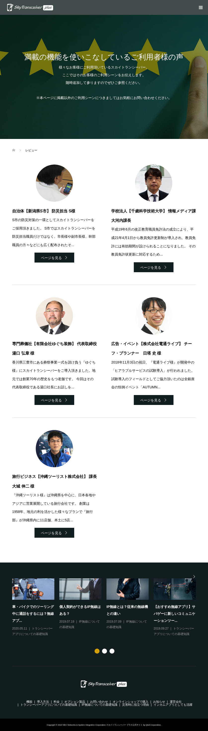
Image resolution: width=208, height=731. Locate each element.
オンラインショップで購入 (130, 701)
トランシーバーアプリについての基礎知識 (48, 704)
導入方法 (43, 701)
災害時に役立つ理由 (135, 704)
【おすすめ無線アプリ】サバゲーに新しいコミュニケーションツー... (174, 614)
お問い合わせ (99, 701)
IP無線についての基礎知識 (99, 704)
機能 (29, 701)
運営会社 (176, 701)
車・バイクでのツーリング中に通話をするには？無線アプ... (33, 614)
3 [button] (111, 651)
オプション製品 (74, 701)
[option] (106, 607)
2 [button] (104, 651)
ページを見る (51, 258)
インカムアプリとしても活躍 (173, 704)
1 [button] (97, 651)
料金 (57, 701)
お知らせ (159, 701)
